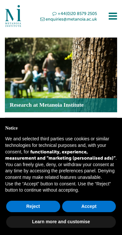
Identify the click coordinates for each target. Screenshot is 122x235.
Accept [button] (89, 206)
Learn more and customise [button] (61, 221)
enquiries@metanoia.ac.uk (68, 19)
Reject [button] (33, 206)
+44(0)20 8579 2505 (74, 13)
